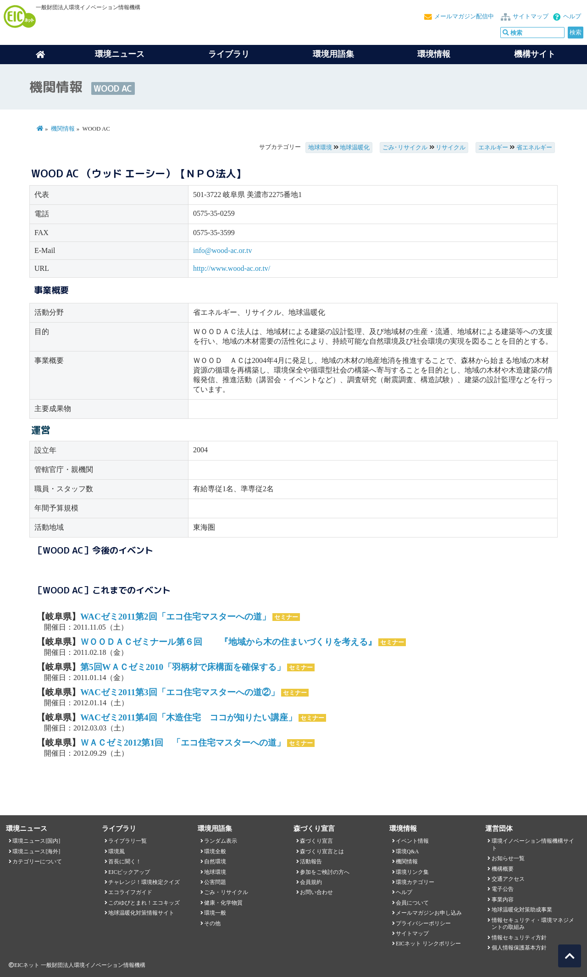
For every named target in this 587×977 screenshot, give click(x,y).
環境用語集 (333, 54)
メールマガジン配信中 (464, 16)
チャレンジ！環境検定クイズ (144, 882)
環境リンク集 (412, 872)
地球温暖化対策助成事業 (522, 909)
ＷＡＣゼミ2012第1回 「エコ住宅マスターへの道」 (182, 742)
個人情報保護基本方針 (519, 947)
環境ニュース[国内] (36, 841)
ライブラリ (228, 54)
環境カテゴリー (415, 882)
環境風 (116, 851)
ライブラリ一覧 (127, 841)
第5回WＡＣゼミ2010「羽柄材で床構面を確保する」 (182, 667)
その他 (212, 923)
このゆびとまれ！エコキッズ (144, 903)
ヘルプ (572, 16)
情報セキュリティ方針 (519, 937)
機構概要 (503, 869)
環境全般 (215, 851)
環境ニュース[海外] (36, 851)
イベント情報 (412, 841)
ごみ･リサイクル (404, 147)
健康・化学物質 (223, 903)
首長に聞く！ (124, 861)
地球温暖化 (355, 147)
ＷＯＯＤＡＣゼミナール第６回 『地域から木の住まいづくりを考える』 (228, 642)
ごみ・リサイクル (226, 892)
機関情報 (63, 129)
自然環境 (215, 861)
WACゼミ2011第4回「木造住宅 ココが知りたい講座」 (188, 717)
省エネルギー (534, 147)
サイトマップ (530, 16)
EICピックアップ (129, 872)
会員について (412, 903)
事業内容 (503, 899)
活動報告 (311, 861)
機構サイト (534, 54)
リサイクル (450, 147)
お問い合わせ (316, 892)
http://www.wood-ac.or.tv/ (231, 268)
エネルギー (493, 147)
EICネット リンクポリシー (428, 943)
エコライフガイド (130, 892)
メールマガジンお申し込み (429, 913)
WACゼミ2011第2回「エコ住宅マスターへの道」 (175, 616)
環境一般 (215, 913)
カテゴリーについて (37, 861)
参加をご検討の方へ (324, 872)
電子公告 (503, 889)
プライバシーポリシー (423, 923)
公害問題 (215, 882)
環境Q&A (407, 851)
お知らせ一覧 (508, 858)
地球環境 (320, 147)
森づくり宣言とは (322, 851)
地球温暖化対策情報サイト (141, 913)
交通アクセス (508, 879)
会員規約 (311, 882)
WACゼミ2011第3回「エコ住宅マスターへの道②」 (179, 692)
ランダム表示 (220, 841)
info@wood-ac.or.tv (222, 250)
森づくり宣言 (316, 841)
